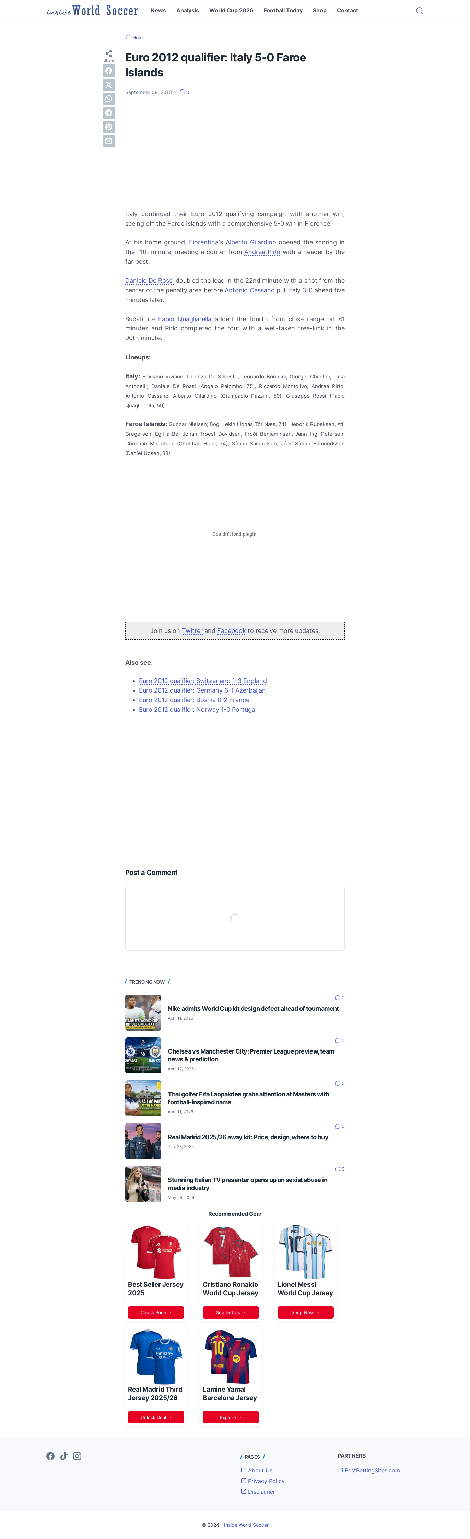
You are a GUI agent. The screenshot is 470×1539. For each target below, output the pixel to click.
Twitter (192, 630)
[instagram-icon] (77, 1456)
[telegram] (109, 113)
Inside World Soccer (246, 1525)
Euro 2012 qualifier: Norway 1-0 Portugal (198, 709)
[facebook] (109, 70)
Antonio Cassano (250, 290)
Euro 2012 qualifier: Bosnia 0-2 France (194, 700)
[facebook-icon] (50, 1456)
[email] (109, 141)
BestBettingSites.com (369, 1470)
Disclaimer (258, 1491)
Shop (320, 10)
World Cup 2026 (231, 10)
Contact (347, 10)
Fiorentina (204, 242)
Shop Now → (306, 1312)
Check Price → (156, 1312)
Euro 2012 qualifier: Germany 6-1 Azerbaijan (202, 690)
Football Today (283, 10)
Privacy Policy (263, 1481)
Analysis (187, 10)
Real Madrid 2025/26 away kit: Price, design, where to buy (248, 1137)
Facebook (231, 630)
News (158, 10)
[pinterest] (109, 127)
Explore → (231, 1417)
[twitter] (109, 85)
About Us (256, 1470)
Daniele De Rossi (149, 280)
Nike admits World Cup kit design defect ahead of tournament (253, 1008)
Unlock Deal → (156, 1417)
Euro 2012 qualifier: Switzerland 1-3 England (203, 680)
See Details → (231, 1312)
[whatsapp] (109, 99)
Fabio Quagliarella (184, 319)
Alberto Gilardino (251, 242)
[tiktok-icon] (64, 1456)
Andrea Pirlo (262, 251)
